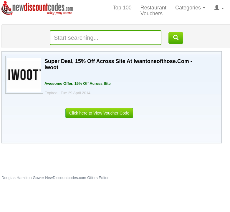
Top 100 (122, 8)
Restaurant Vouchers (153, 10)
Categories (190, 8)
